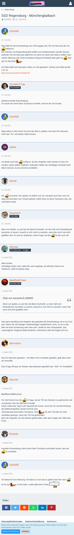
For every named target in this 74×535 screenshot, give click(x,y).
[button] (3, 3)
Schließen (25, 531)
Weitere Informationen (11, 531)
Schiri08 (7, 19)
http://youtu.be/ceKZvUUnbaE (14, 73)
